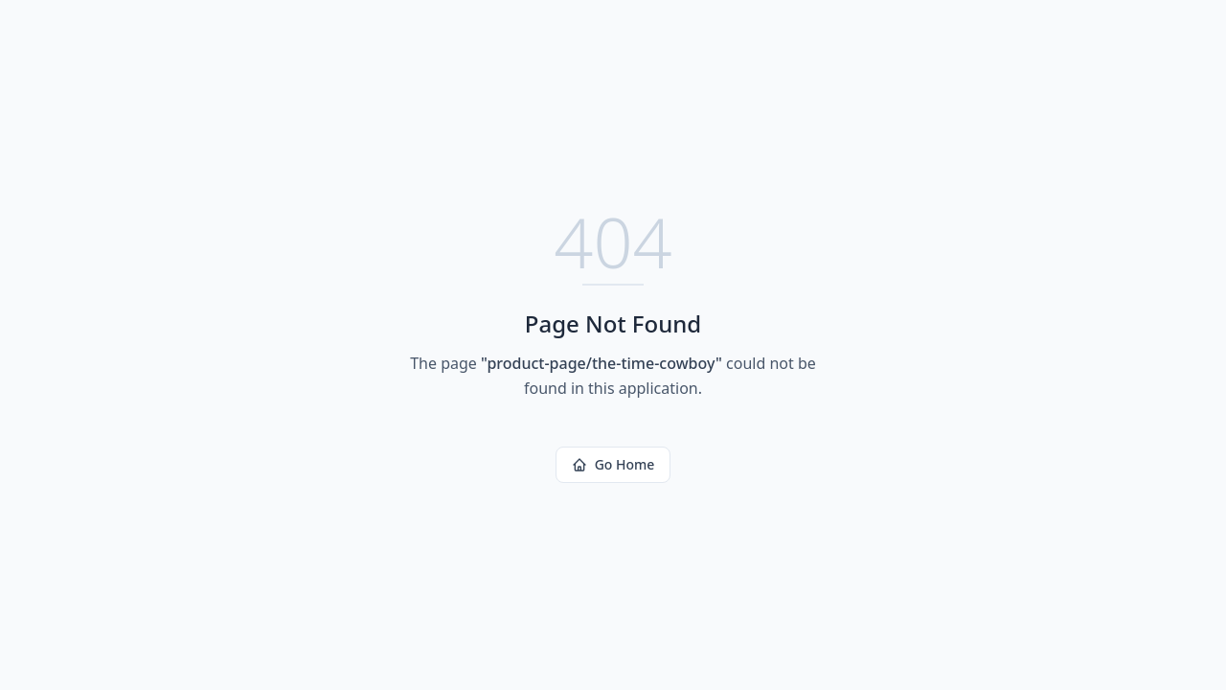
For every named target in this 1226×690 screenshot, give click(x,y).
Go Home (613, 464)
